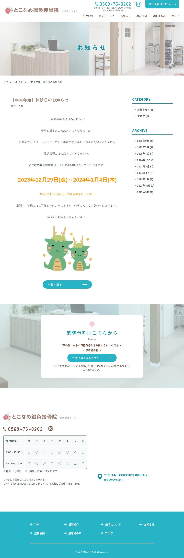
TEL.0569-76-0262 (85, 358)
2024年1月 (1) (145, 179)
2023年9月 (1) (145, 192)
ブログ (175, 16)
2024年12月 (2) (146, 160)
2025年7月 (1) (145, 147)
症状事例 (141, 16)
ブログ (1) (143, 116)
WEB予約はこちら (159, 4)
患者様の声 (159, 16)
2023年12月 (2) (145, 185)
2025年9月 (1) (145, 141)
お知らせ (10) (145, 109)
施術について (107, 16)
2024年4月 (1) (145, 173)
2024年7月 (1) (145, 166)
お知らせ (125, 16)
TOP (37, 524)
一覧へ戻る (55, 284)
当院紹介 (88, 16)
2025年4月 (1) (145, 153)
